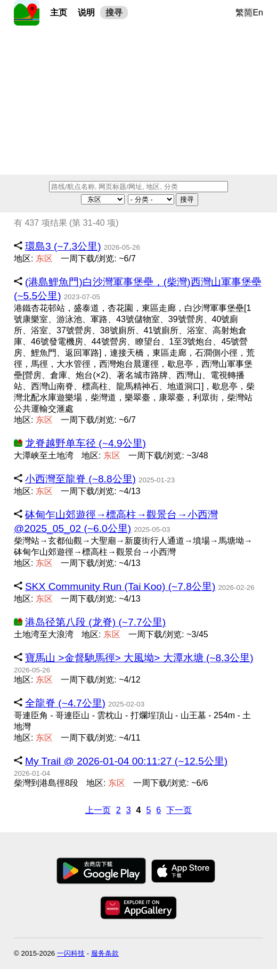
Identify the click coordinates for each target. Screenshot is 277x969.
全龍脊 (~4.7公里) (65, 703)
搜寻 (114, 12)
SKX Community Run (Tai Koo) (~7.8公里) (120, 586)
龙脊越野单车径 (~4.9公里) (85, 443)
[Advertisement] (138, 100)
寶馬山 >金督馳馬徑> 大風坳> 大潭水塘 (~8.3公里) (139, 657)
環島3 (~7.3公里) (63, 246)
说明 (86, 12)
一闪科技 (71, 953)
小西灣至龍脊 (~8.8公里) (80, 478)
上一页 (98, 810)
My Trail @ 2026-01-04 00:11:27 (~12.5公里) (126, 761)
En (257, 12)
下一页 (179, 810)
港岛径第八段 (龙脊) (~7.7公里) (95, 622)
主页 (58, 12)
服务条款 (105, 953)
